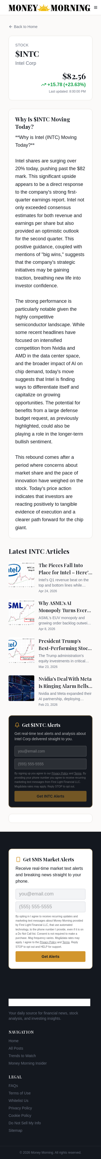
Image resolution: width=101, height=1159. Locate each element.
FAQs (13, 1086)
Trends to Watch (22, 1056)
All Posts (16, 1048)
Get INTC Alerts (50, 796)
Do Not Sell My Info (25, 1123)
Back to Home (23, 27)
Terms (77, 773)
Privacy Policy (59, 773)
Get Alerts (50, 956)
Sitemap (15, 1130)
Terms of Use (20, 1093)
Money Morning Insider (28, 1063)
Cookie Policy (20, 1115)
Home (13, 1041)
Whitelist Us (18, 1100)
